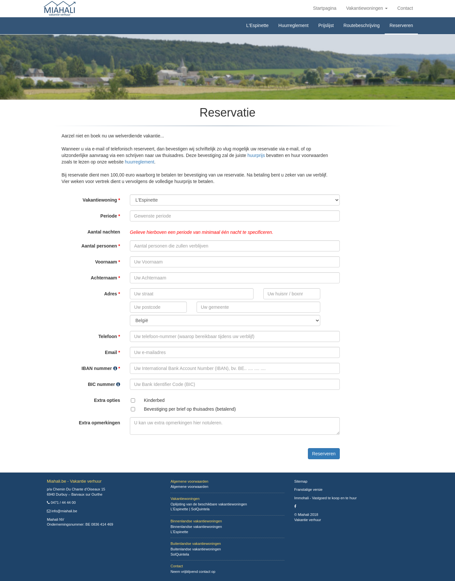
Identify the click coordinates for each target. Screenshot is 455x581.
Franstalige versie (308, 489)
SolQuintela (200, 509)
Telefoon (109, 336)
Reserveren (401, 25)
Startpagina (325, 8)
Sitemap (300, 481)
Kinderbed (154, 400)
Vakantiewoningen (366, 8)
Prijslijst (326, 25)
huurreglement (139, 161)
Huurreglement (293, 25)
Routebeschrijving (361, 25)
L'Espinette (257, 25)
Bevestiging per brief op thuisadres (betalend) (190, 409)
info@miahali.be (64, 511)
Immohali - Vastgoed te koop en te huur (325, 498)
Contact (405, 8)
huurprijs (256, 155)
